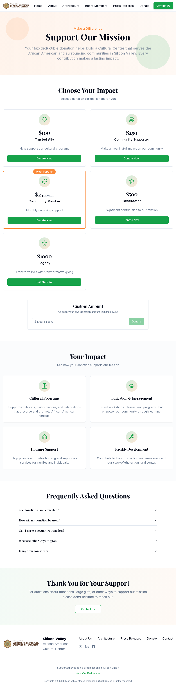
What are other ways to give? (88, 541)
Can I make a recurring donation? (88, 530)
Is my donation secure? (88, 551)
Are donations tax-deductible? (88, 510)
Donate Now (44, 158)
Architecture (70, 6)
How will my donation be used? (88, 520)
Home (38, 6)
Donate (144, 6)
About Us (85, 638)
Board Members (96, 6)
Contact (168, 638)
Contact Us (163, 5)
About (52, 6)
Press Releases (123, 6)
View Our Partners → (88, 673)
